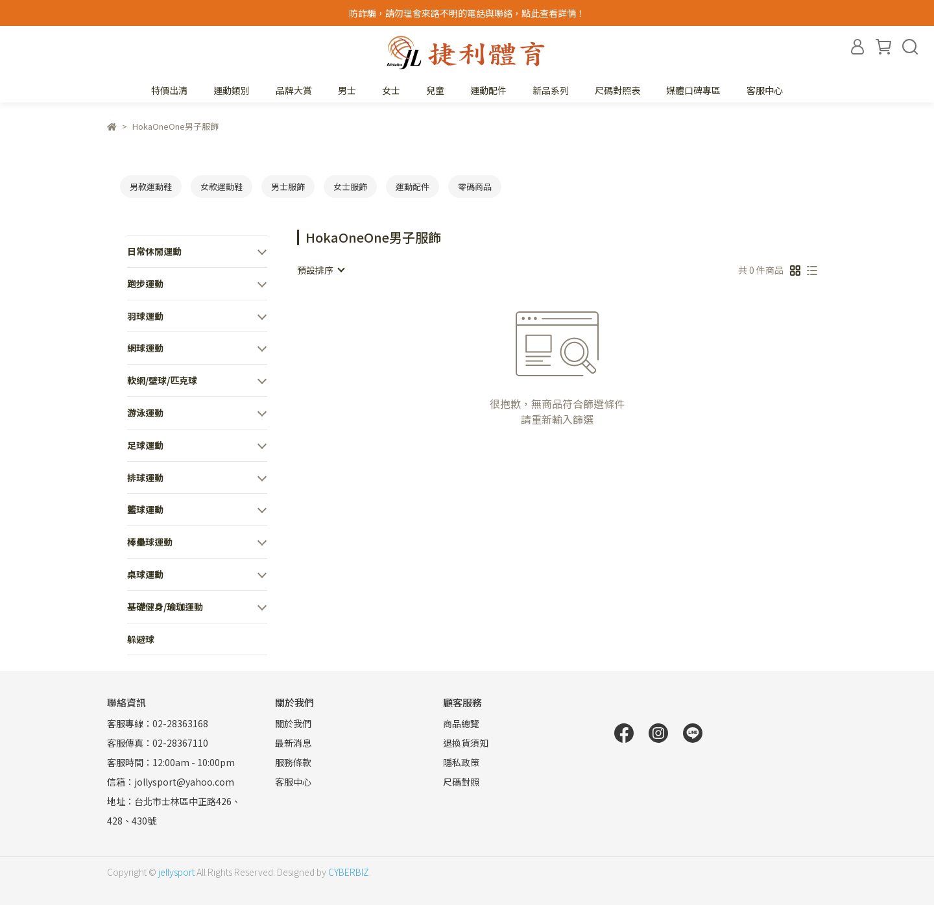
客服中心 (765, 90)
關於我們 (293, 723)
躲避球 (140, 639)
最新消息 (293, 742)
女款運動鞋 (221, 186)
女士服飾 (350, 186)
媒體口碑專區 (693, 90)
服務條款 (293, 762)
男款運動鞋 (151, 186)
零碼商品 (475, 186)
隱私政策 (461, 762)
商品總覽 (461, 723)
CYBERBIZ (348, 871)
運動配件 (412, 186)
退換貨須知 (465, 742)
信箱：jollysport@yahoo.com (170, 781)
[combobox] (320, 270)
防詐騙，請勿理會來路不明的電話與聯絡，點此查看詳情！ (467, 12)
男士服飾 (288, 186)
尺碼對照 (461, 781)
